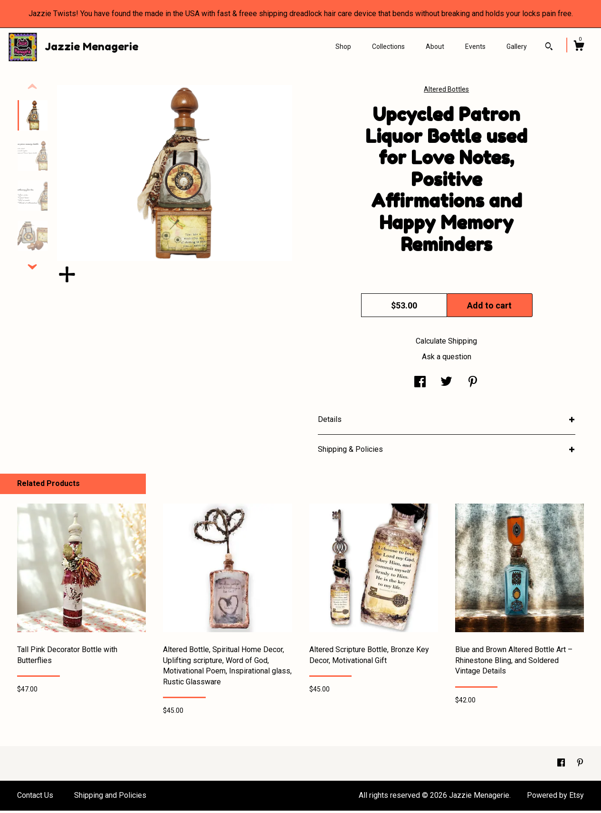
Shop (343, 46)
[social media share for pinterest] (472, 385)
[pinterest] (580, 765)
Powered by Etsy (555, 797)
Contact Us (35, 797)
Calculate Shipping (446, 343)
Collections (388, 46)
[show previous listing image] (32, 89)
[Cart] (578, 47)
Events (475, 46)
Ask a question (446, 359)
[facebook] (562, 765)
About (435, 46)
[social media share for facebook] (420, 385)
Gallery (516, 46)
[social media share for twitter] (446, 385)
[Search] (549, 47)
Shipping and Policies (110, 797)
